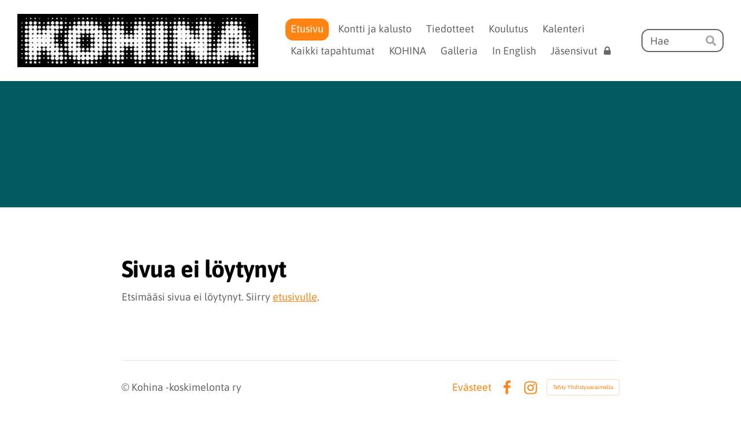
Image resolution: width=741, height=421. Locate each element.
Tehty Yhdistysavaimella (583, 387)
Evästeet (471, 387)
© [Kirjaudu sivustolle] (126, 387)
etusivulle (295, 297)
